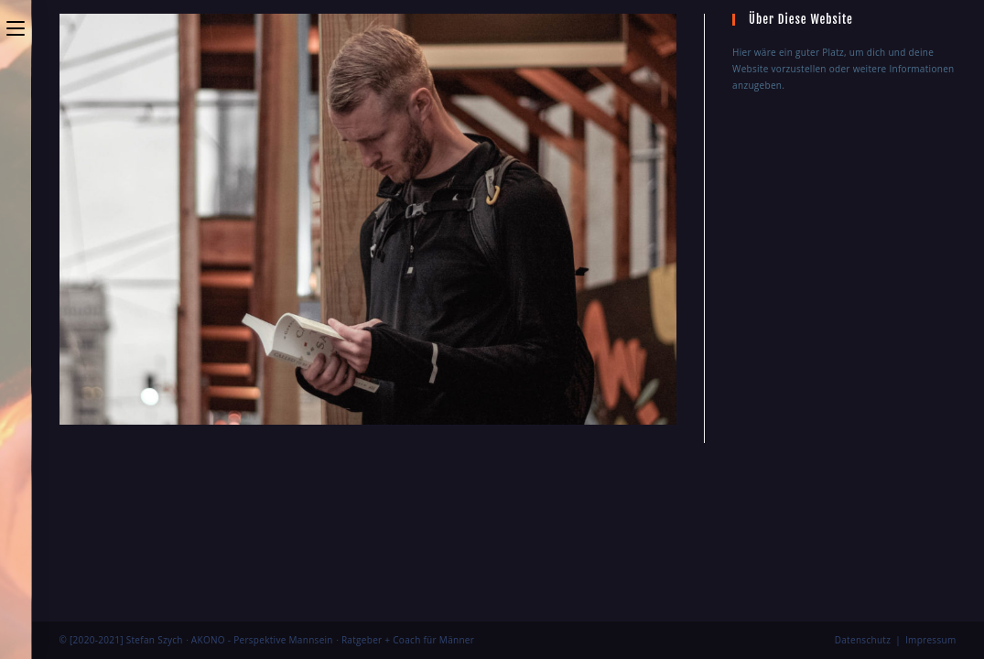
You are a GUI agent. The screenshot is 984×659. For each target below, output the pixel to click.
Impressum (931, 470)
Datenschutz (863, 470)
